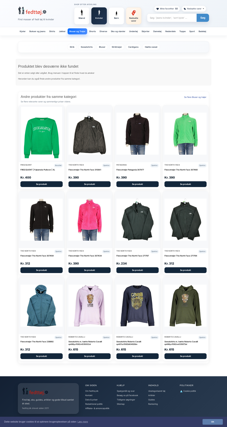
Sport (192, 31)
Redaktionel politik (94, 404)
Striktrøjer (117, 47)
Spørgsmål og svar (126, 391)
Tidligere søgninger (126, 399)
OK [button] (212, 422)
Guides (151, 399)
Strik (72, 47)
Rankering (153, 404)
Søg (202, 17)
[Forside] (32, 11)
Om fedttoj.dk (91, 391)
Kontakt (89, 395)
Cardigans (133, 47)
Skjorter (146, 31)
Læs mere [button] (82, 421)
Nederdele (170, 31)
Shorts (92, 31)
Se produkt (41, 184)
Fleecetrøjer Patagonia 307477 (130, 170)
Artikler (151, 395)
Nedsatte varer (194, 8)
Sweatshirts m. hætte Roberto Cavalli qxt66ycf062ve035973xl (181, 342)
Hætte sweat (151, 47)
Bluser (102, 47)
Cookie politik (188, 391)
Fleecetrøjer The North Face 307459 (37, 256)
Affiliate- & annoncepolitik (97, 408)
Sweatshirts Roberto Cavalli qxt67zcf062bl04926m (128, 342)
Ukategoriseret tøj (156, 391)
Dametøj (157, 31)
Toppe (182, 31)
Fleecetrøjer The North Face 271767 (132, 256)
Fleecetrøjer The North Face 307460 (181, 170)
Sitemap (121, 404)
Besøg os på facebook (127, 395)
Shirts (52, 31)
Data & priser (91, 399)
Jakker (62, 31)
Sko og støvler (118, 31)
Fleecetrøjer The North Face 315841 (84, 170)
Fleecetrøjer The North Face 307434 (85, 256)
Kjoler (23, 31)
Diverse (103, 31)
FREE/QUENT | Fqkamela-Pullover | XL (37, 170)
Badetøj (202, 31)
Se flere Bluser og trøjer (195, 97)
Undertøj (133, 31)
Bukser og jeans (37, 31)
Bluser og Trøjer (77, 31)
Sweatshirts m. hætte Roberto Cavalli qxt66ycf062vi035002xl (85, 342)
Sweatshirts (87, 47)
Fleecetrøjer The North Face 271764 (180, 256)
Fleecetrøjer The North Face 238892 (37, 341)
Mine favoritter (167, 8)
